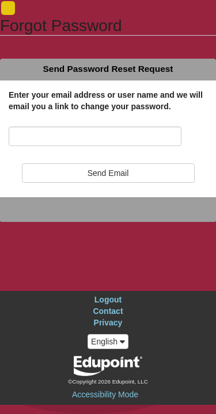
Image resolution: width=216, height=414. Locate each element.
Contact (108, 311)
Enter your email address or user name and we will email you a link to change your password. (106, 100)
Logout (108, 299)
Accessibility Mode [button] (105, 394)
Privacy (108, 322)
